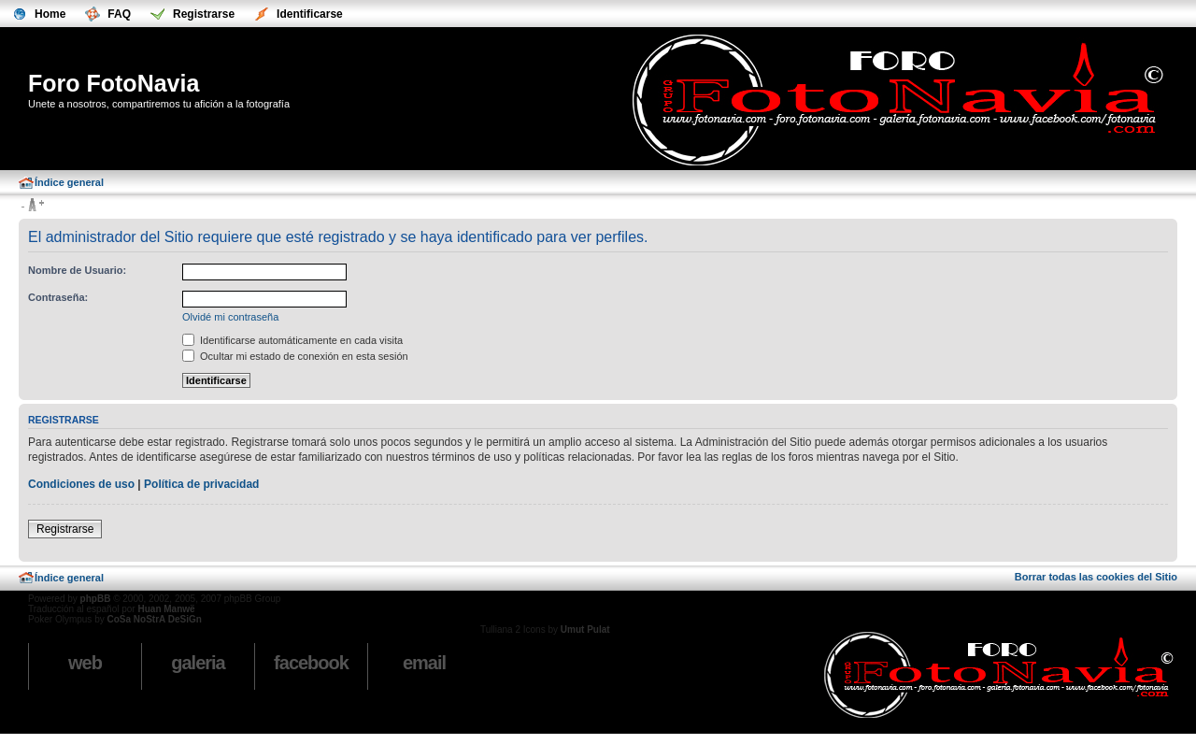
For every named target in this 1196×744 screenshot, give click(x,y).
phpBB (95, 599)
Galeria (197, 662)
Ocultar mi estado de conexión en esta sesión (295, 356)
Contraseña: (58, 297)
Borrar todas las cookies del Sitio (1096, 576)
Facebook (311, 662)
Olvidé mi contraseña (230, 316)
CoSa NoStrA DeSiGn (154, 619)
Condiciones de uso (81, 484)
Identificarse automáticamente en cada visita (292, 340)
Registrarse (64, 529)
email (424, 662)
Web (85, 662)
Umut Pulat (585, 629)
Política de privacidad (201, 484)
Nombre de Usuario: (77, 270)
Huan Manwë (165, 609)
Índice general (69, 182)
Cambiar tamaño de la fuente (32, 205)
